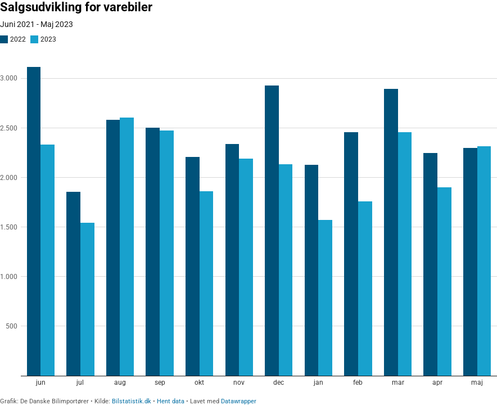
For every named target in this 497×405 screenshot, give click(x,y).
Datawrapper (238, 401)
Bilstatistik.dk (131, 401)
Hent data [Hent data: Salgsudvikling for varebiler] (170, 401)
